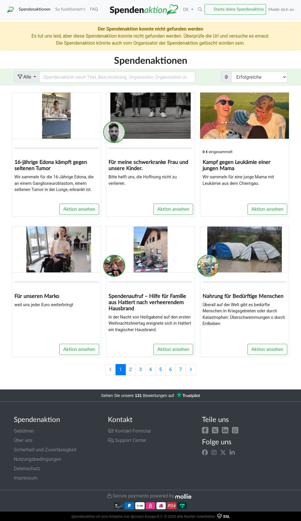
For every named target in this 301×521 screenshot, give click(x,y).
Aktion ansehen (79, 209)
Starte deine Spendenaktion (239, 9)
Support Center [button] (127, 440)
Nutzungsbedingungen (37, 459)
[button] (205, 430)
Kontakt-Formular (129, 431)
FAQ (94, 9)
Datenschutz (27, 468)
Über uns (23, 440)
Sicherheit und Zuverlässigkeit (45, 450)
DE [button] (186, 9)
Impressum (26, 478)
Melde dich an (281, 9)
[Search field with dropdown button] (117, 77)
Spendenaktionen (35, 9)
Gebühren (24, 431)
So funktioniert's (70, 9)
